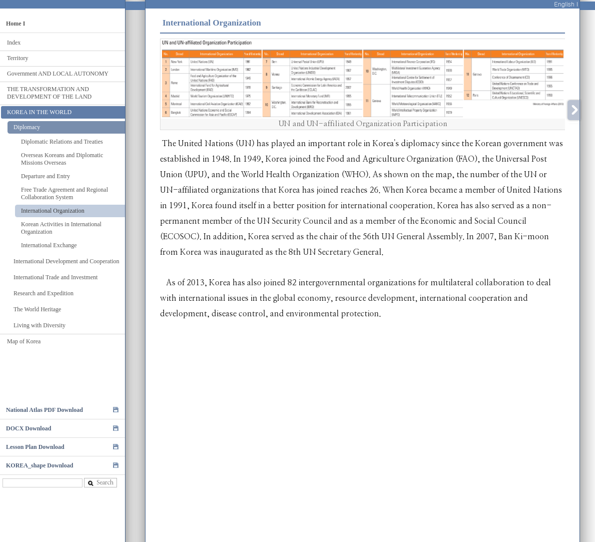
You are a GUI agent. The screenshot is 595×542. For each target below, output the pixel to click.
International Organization (52, 210)
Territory (17, 58)
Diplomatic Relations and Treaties (62, 141)
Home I (15, 23)
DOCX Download (28, 428)
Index (13, 42)
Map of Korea (23, 341)
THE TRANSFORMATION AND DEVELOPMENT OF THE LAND (49, 93)
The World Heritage (37, 309)
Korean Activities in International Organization (61, 228)
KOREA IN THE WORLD (39, 112)
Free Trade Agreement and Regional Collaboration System (64, 193)
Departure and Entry (45, 176)
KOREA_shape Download (39, 465)
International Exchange (49, 245)
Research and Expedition (44, 293)
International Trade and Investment (56, 277)
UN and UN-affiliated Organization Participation (362, 124)
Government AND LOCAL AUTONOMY (57, 73)
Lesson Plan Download (35, 446)
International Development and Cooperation (67, 261)
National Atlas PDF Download (44, 409)
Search (101, 482)
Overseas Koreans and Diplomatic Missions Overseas (62, 159)
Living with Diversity (40, 325)
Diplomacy (27, 127)
